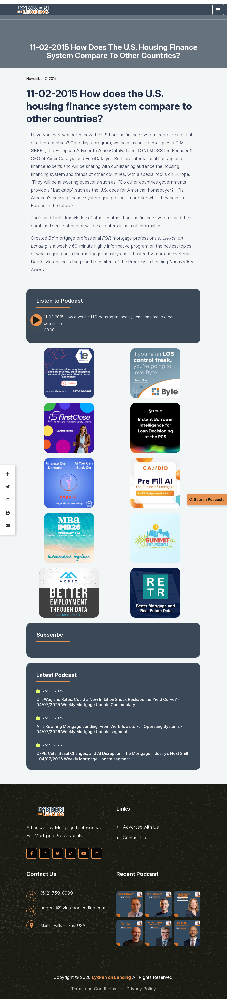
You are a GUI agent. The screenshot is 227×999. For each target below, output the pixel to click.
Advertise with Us (137, 827)
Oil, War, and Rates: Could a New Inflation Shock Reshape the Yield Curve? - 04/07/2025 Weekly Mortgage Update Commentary (108, 702)
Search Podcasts (207, 499)
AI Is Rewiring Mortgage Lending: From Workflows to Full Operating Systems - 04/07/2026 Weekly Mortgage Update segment (109, 729)
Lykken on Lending (111, 977)
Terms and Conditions (93, 988)
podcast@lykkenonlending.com (73, 908)
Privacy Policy (141, 988)
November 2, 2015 (41, 78)
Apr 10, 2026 (49, 691)
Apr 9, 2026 (49, 745)
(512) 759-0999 (56, 893)
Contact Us (131, 838)
